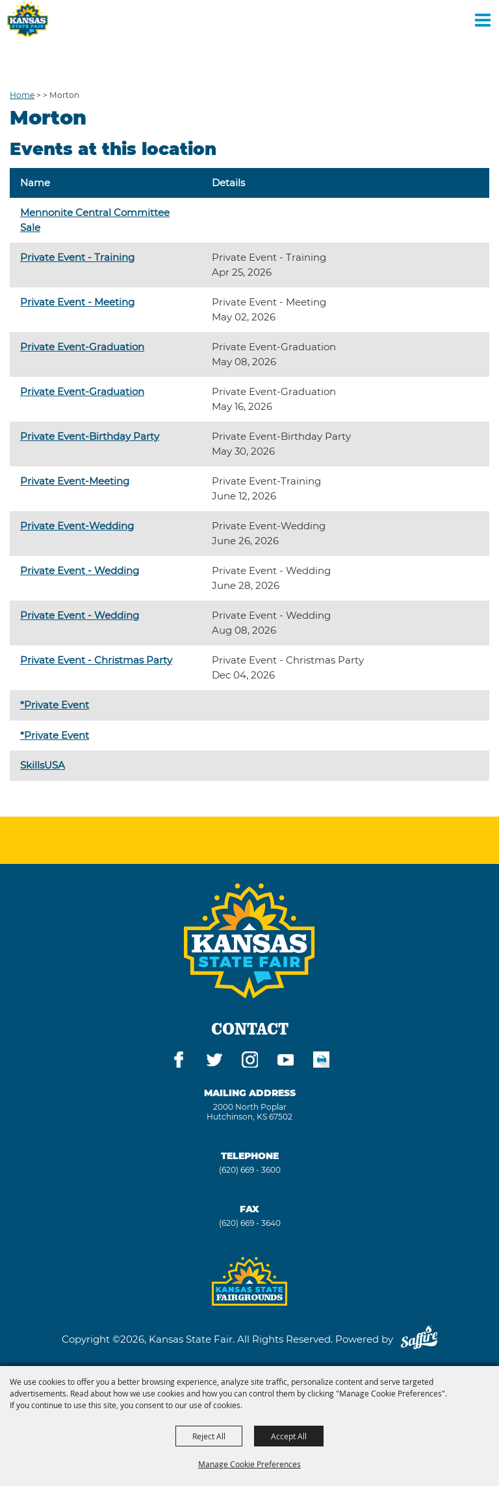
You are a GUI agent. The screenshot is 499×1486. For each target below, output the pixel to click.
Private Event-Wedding (77, 526)
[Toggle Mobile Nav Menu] (483, 19)
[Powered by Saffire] (419, 1339)
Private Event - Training (77, 257)
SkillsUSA (42, 765)
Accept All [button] (289, 1436)
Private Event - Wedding (79, 570)
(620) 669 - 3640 (250, 1223)
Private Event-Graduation (82, 347)
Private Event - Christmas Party (96, 660)
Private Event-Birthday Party (89, 436)
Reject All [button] (208, 1436)
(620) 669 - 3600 (250, 1170)
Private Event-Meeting (74, 481)
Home (22, 95)
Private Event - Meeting (77, 302)
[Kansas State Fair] (27, 20)
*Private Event (54, 705)
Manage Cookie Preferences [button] (249, 1464)
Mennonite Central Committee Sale (95, 220)
